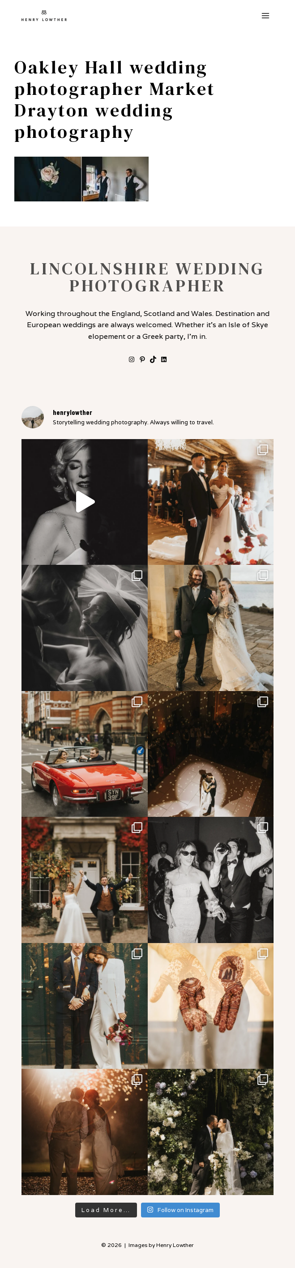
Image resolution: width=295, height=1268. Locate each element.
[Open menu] (265, 15)
